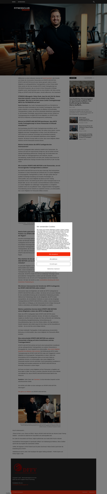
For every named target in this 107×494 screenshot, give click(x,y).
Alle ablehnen (53, 259)
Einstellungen (53, 264)
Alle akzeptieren (53, 254)
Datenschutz (50, 268)
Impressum (57, 268)
